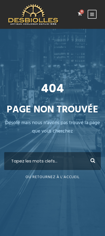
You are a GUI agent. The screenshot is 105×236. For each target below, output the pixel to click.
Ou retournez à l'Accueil (52, 177)
